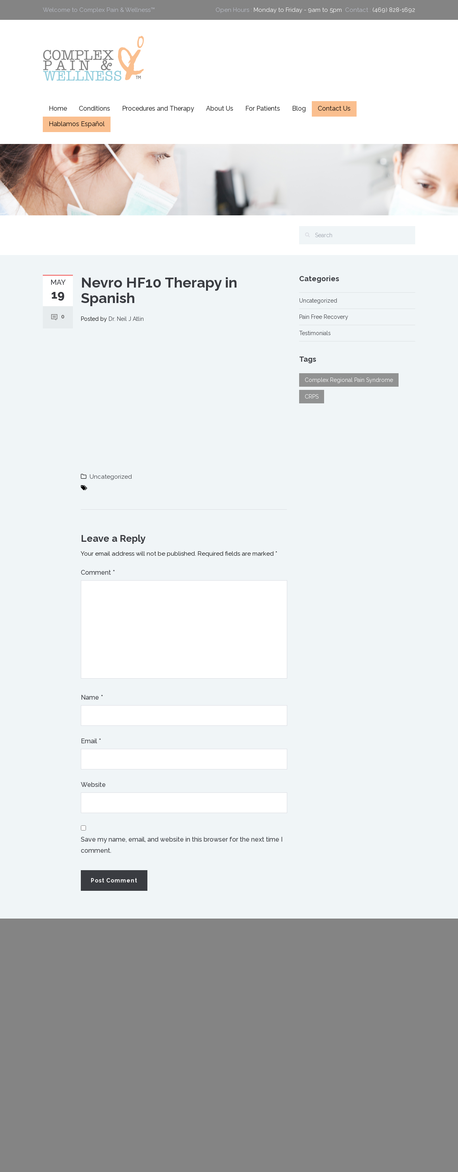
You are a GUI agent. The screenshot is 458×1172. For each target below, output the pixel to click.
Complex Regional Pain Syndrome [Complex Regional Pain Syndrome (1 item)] (349, 380)
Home (58, 108)
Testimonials (315, 333)
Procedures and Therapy (158, 108)
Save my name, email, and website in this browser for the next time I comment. (181, 845)
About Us (219, 108)
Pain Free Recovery (323, 317)
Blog (299, 108)
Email (91, 741)
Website (93, 784)
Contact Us (334, 108)
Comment (98, 572)
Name (92, 697)
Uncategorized (111, 476)
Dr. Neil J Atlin (126, 319)
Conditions (94, 108)
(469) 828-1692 (393, 9)
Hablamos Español (77, 124)
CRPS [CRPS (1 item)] (312, 396)
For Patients (262, 108)
